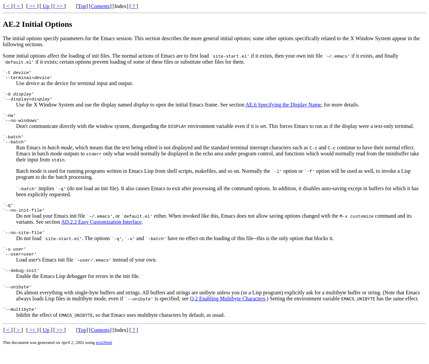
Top (82, 6)
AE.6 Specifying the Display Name (283, 109)
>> (59, 6)
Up (46, 6)
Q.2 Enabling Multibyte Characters (227, 313)
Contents (100, 6)
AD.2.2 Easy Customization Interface (101, 232)
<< (32, 6)
